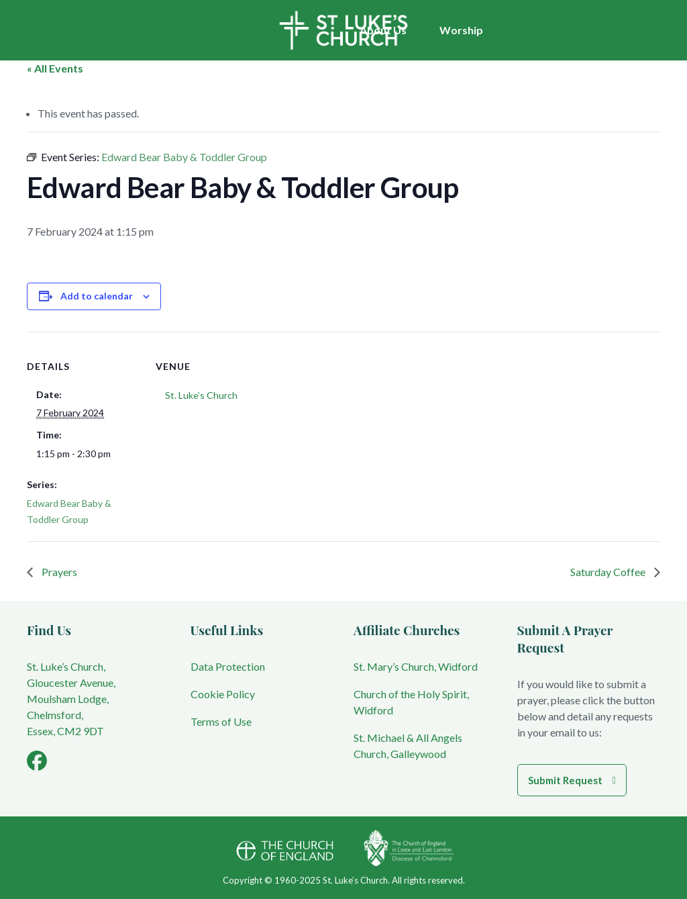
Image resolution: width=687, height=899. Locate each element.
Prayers (58, 571)
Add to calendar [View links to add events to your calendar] (96, 295)
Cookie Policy (223, 694)
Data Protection (228, 666)
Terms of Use (221, 721)
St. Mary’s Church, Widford (416, 666)
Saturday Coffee (608, 571)
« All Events (55, 68)
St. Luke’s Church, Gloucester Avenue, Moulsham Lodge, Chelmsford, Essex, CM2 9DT (71, 698)
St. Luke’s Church (201, 395)
